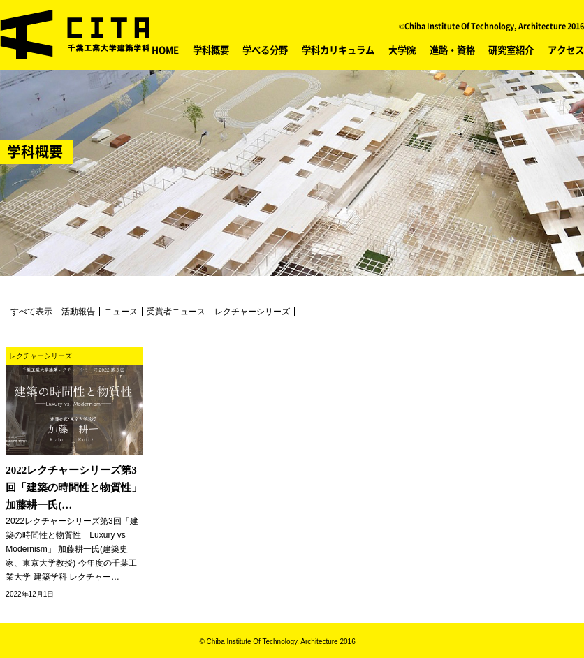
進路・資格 (452, 50)
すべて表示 (31, 311)
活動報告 (78, 311)
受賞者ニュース (176, 311)
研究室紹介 (511, 50)
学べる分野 (265, 50)
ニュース (121, 311)
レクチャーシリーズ (252, 311)
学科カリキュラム (338, 50)
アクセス (566, 50)
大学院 (402, 50)
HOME (165, 50)
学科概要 (211, 50)
